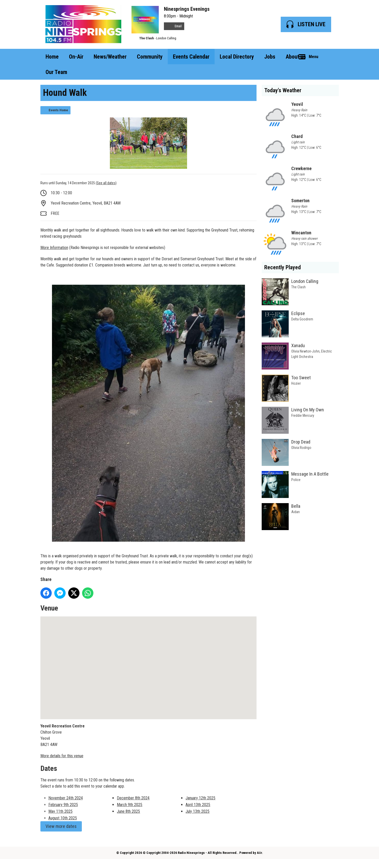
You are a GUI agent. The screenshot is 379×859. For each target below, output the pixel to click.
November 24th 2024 (65, 798)
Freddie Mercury (302, 415)
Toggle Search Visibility (331, 56)
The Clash (146, 38)
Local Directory (237, 56)
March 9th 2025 (129, 804)
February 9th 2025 (63, 804)
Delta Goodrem (302, 319)
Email (174, 26)
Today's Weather (282, 90)
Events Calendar (191, 56)
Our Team (56, 72)
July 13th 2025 (197, 811)
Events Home (58, 110)
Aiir (259, 853)
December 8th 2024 (133, 798)
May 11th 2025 (60, 811)
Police (296, 480)
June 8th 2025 (128, 811)
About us (296, 56)
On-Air (76, 56)
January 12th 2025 (200, 798)
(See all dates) (106, 183)
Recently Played (282, 267)
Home (52, 56)
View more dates (61, 826)
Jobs (269, 56)
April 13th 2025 (198, 804)
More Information (54, 247)
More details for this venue (61, 755)
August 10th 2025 (62, 818)
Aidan (295, 512)
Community (150, 56)
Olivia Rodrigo (301, 448)
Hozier (296, 383)
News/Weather (110, 56)
